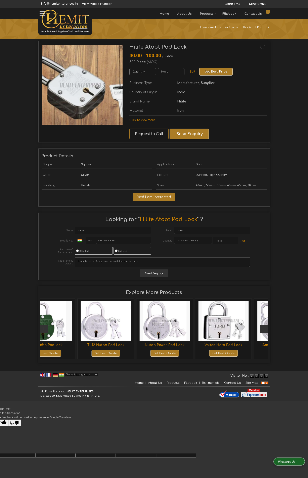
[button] (97, 3)
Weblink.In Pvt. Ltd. (88, 395)
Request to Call (149, 134)
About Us (184, 13)
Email (169, 230)
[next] (264, 329)
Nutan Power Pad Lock (183, 345)
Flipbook (229, 13)
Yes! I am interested (154, 197)
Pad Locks (231, 27)
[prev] (44, 329)
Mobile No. (66, 240)
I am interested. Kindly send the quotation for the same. (162, 262)
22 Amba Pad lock (68, 345)
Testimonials (211, 382)
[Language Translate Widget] (81, 374)
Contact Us (253, 13)
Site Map (252, 382)
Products (208, 13)
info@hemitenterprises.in (59, 3)
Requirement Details (65, 262)
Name (69, 230)
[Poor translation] (14, 423)
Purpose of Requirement (65, 251)
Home (164, 13)
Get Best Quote (68, 353)
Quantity (167, 240)
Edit (192, 71)
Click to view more (142, 120)
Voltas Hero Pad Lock (240, 345)
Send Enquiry (189, 134)
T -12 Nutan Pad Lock (125, 345)
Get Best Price (216, 71)
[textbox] (171, 71)
